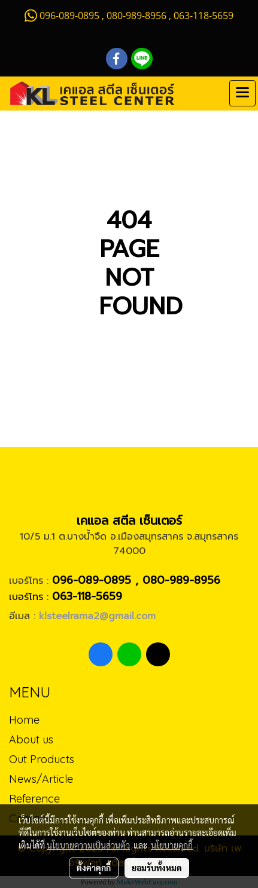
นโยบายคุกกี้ (172, 845)
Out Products (41, 759)
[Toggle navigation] (242, 93)
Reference (34, 799)
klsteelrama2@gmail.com (97, 616)
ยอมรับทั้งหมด (157, 867)
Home (24, 720)
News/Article (41, 779)
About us (31, 739)
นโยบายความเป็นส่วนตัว (88, 845)
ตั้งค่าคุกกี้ (94, 867)
